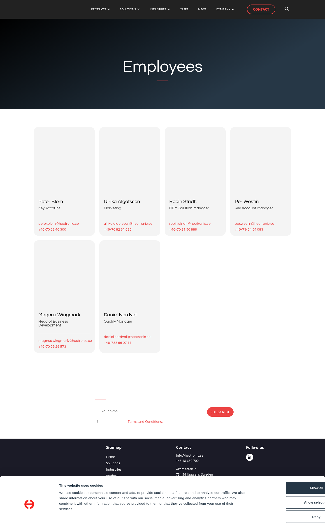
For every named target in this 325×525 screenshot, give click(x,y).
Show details (236, 516)
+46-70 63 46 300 (52, 229)
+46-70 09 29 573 (52, 346)
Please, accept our (131, 421)
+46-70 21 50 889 (183, 229)
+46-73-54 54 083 (249, 229)
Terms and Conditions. (145, 421)
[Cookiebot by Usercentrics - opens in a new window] (29, 516)
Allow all (287, 466)
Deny (287, 495)
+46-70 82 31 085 (118, 229)
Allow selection (287, 481)
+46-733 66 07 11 (118, 343)
